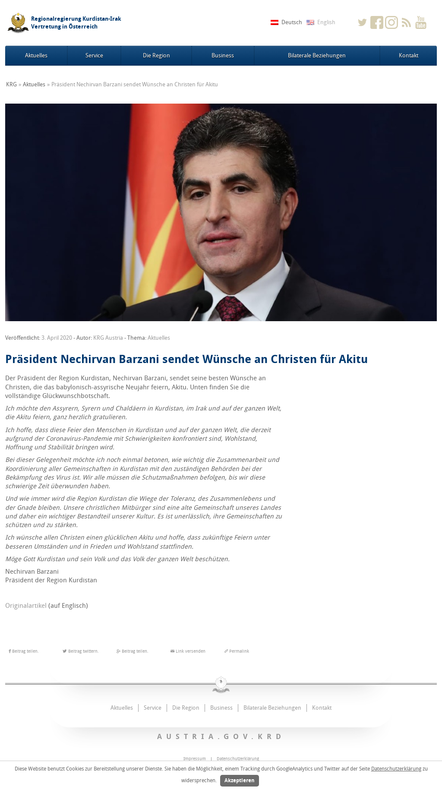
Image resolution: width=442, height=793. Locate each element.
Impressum (194, 759)
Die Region (156, 55)
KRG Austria (108, 338)
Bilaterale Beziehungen (317, 55)
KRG (11, 84)
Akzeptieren (239, 780)
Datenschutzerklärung (396, 769)
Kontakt (408, 55)
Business (223, 55)
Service (94, 55)
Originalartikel (26, 606)
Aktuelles (36, 55)
